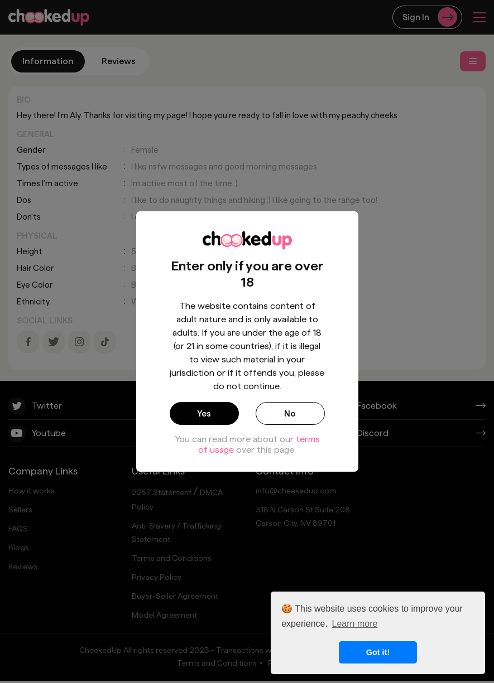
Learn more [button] (355, 623)
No (290, 413)
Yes (204, 413)
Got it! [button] (378, 652)
